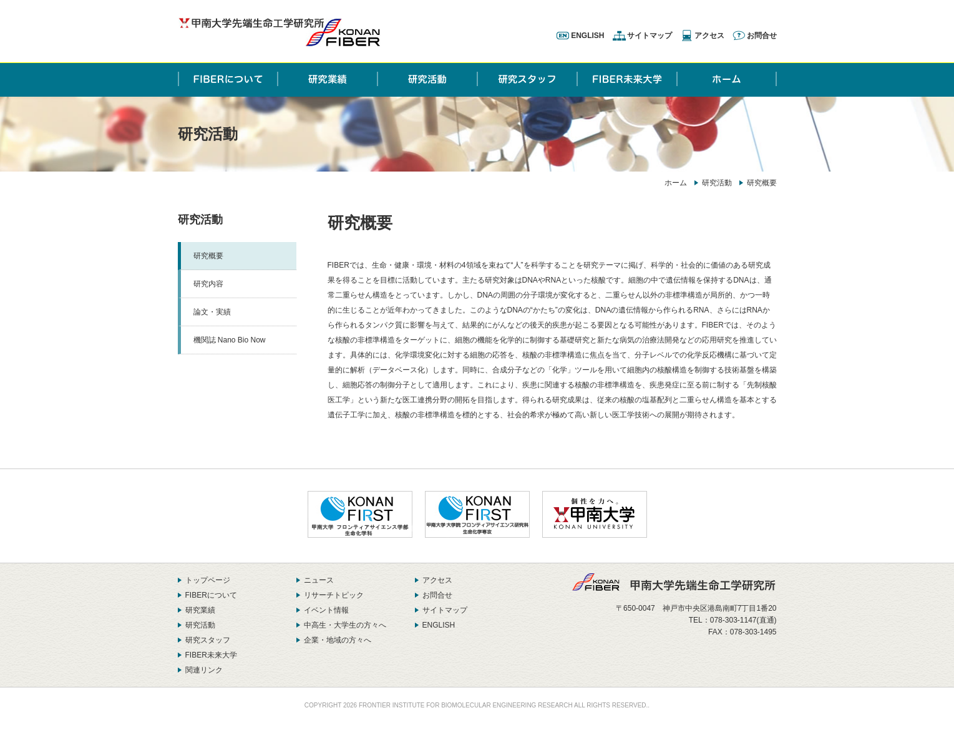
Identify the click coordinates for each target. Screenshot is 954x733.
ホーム (675, 182)
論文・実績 (212, 312)
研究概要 (208, 255)
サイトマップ (649, 35)
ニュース (319, 580)
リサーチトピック (334, 595)
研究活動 (717, 182)
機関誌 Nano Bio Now (229, 340)
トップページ (207, 580)
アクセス (709, 35)
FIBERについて (211, 595)
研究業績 (200, 610)
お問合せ (762, 35)
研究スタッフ (207, 640)
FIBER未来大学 (211, 655)
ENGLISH (587, 35)
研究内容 (208, 283)
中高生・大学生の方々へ (345, 625)
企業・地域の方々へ (337, 640)
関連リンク (204, 670)
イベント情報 (326, 610)
